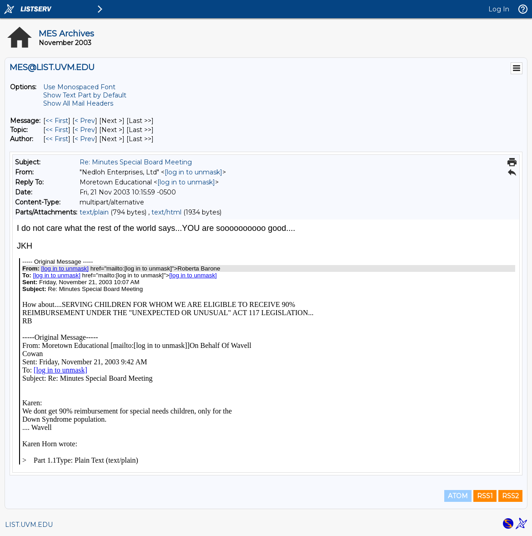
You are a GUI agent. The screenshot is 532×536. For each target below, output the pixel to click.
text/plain (94, 212)
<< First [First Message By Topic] (56, 130)
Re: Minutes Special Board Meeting (136, 162)
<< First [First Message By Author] (56, 139)
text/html (166, 212)
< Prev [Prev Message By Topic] (85, 130)
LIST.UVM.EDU (29, 525)
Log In (498, 9)
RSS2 (510, 496)
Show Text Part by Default (84, 95)
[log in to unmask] (193, 172)
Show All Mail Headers (78, 103)
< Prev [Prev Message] (85, 121)
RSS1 (485, 496)
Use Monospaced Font (79, 87)
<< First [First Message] (56, 121)
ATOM (458, 496)
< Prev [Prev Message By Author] (85, 139)
